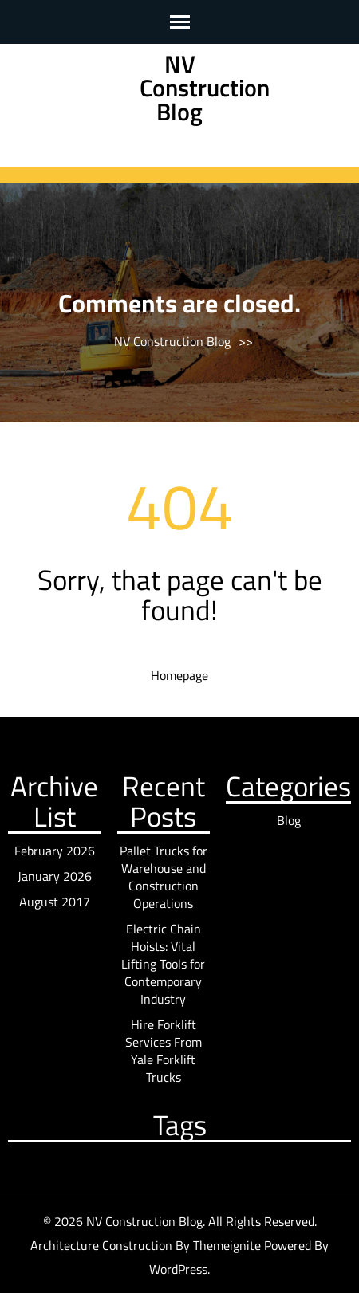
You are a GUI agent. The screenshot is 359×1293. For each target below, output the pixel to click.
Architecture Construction (103, 1245)
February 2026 (54, 850)
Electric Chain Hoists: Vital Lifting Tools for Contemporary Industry (163, 963)
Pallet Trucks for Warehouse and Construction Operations (163, 877)
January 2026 (55, 876)
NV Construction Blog (205, 87)
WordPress (178, 1269)
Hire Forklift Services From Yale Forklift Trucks (163, 1051)
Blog (289, 820)
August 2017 (54, 901)
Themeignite (227, 1245)
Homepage (179, 675)
